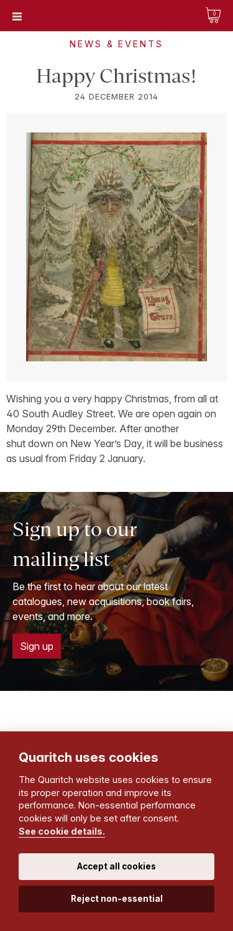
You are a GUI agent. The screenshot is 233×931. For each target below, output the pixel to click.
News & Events (116, 44)
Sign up (36, 646)
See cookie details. (62, 831)
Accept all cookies (116, 866)
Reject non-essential (117, 899)
